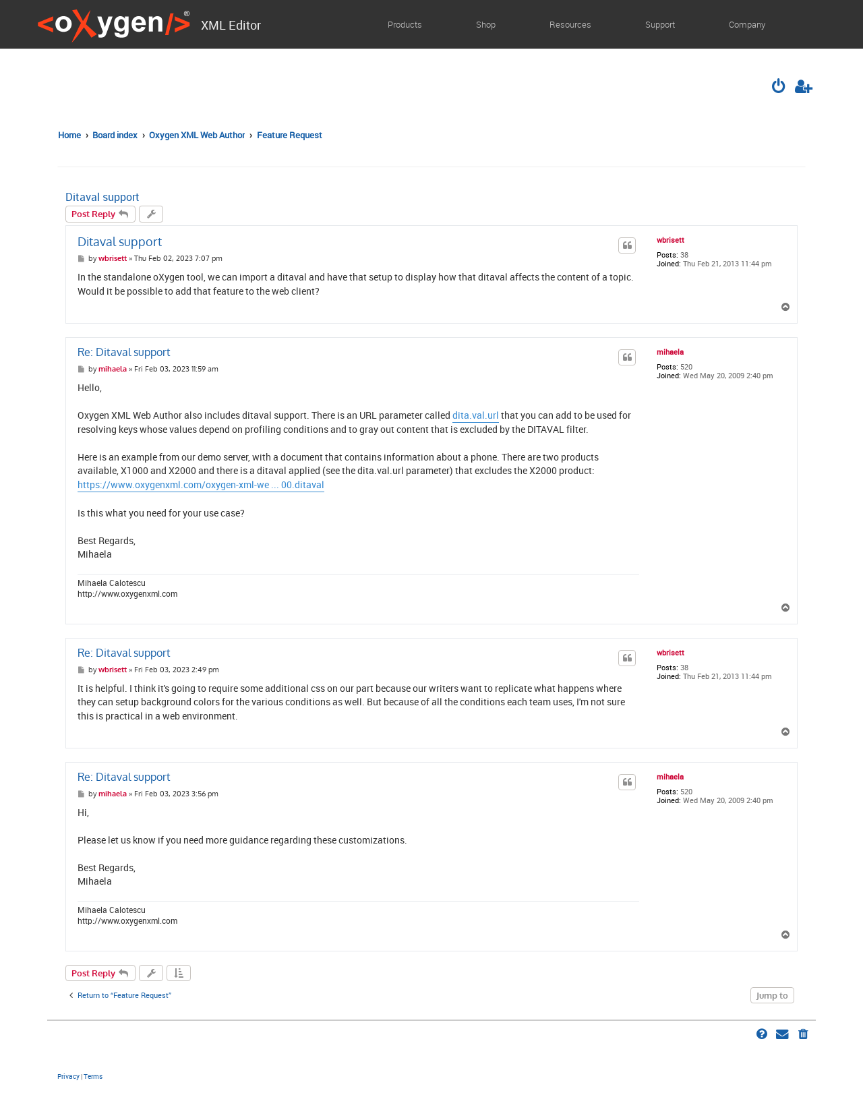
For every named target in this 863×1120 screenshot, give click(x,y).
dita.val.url (475, 415)
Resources (570, 24)
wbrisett (670, 240)
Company (747, 24)
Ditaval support (102, 197)
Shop (486, 24)
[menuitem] (780, 87)
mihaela (670, 352)
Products (405, 24)
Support (660, 24)
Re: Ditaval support (124, 352)
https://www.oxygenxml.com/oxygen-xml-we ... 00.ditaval (201, 485)
